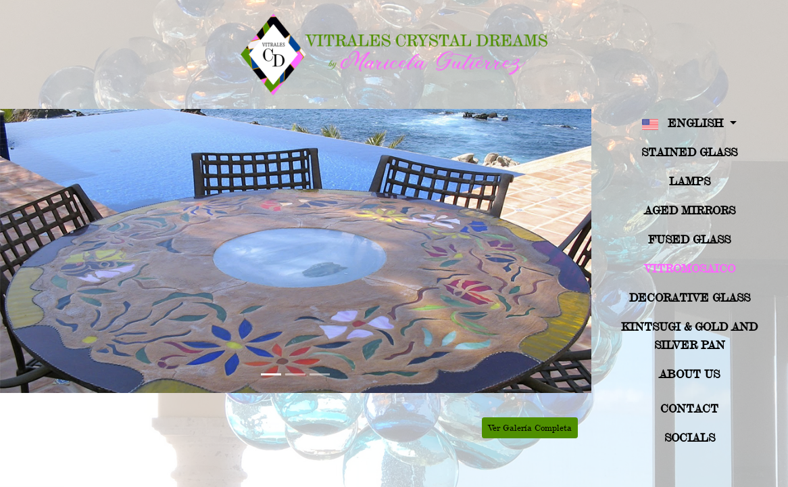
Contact (689, 408)
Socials (689, 437)
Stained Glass (689, 152)
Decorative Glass (689, 297)
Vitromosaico (689, 268)
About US (689, 374)
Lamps (689, 181)
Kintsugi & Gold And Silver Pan (689, 335)
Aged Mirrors (689, 210)
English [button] (684, 124)
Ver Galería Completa (530, 427)
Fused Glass (689, 239)
